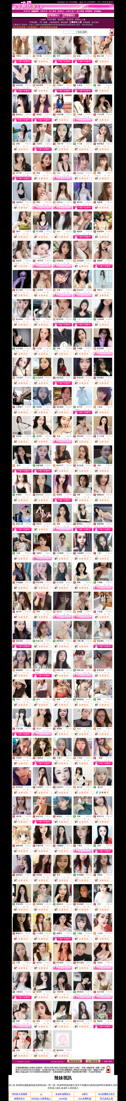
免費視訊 (28, 56)
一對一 (29, 465)
